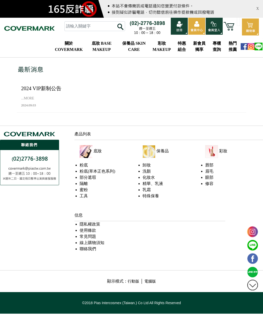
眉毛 (209, 171)
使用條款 (88, 230)
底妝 (97, 151)
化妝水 (149, 177)
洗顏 (147, 171)
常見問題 (88, 236)
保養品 (162, 151)
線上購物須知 (92, 242)
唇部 (209, 165)
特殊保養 (151, 196)
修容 (209, 183)
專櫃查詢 (217, 46)
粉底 (84, 165)
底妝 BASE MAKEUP (102, 46)
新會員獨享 (199, 46)
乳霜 (147, 190)
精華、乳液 (153, 183)
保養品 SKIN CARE (134, 46)
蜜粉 (84, 190)
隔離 (84, 183)
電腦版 (150, 281)
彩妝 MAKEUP (162, 46)
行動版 (133, 281)
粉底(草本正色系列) (97, 171)
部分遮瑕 (88, 177)
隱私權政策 (90, 224)
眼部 (209, 177)
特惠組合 (182, 46)
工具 (84, 196)
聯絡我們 (88, 249)
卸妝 (147, 165)
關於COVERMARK (69, 46)
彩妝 (223, 151)
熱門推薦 (233, 46)
